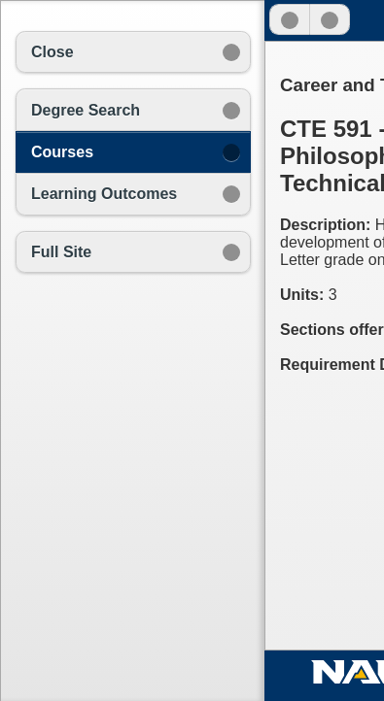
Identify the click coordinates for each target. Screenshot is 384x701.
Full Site (61, 252)
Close (52, 52)
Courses (62, 152)
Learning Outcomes (104, 193)
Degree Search (85, 110)
